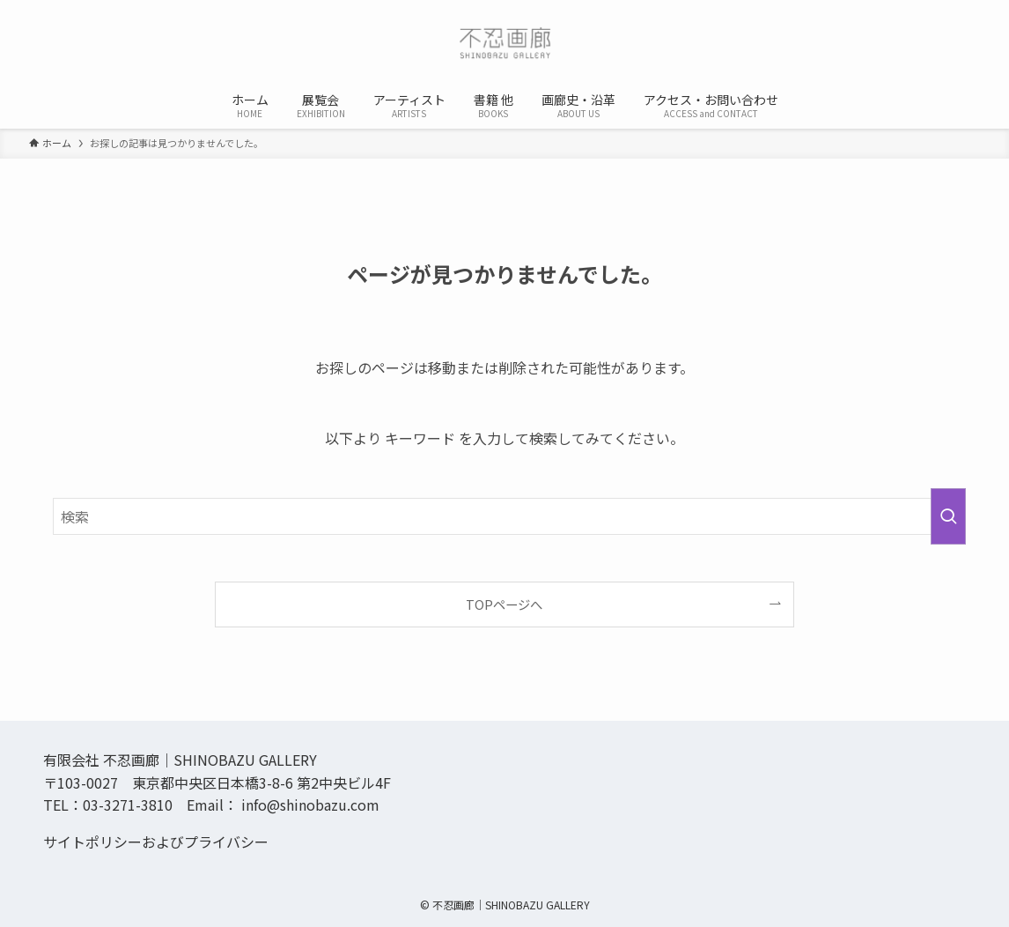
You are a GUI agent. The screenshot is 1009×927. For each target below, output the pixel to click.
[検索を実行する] (948, 516)
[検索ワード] (504, 516)
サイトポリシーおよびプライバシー (156, 841)
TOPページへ (504, 604)
